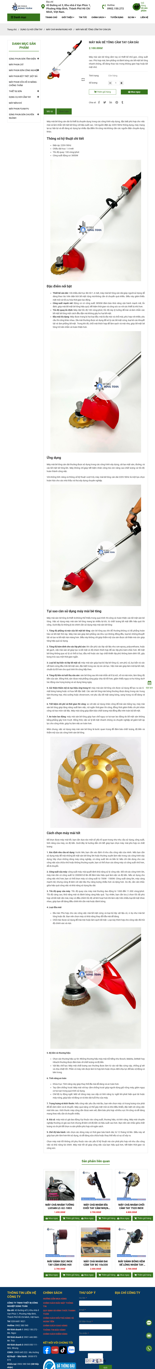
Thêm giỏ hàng (102, 92)
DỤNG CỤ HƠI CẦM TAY (20, 96)
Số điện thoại (85, 1321)
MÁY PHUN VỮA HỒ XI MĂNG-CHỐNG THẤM (23, 84)
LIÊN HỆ (144, 17)
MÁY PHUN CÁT (16, 64)
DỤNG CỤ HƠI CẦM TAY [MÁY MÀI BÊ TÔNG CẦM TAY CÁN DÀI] (31, 29)
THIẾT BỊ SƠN (15, 91)
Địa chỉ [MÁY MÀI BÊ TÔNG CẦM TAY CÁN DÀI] (49, 1)
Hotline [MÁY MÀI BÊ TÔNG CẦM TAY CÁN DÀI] (111, 5)
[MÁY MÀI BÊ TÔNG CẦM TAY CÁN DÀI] (23, 6)
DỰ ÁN (132, 17)
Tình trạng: (94, 75)
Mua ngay (134, 92)
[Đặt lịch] (149, 684)
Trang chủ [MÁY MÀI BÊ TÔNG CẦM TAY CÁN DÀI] (12, 29)
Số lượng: (93, 83)
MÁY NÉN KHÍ (15, 103)
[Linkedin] (110, 102)
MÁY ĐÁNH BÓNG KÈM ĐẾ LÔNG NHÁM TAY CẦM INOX (131, 1263)
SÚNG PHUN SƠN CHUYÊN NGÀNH (24, 115)
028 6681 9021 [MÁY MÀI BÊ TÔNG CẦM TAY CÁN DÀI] (18, 1321)
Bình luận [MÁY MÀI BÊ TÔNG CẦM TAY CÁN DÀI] (64, 111)
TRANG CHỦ (51, 17)
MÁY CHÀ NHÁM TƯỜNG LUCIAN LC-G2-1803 (59, 1206)
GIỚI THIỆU (68, 17)
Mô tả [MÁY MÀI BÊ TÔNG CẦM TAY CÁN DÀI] (50, 111)
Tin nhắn (83, 1333)
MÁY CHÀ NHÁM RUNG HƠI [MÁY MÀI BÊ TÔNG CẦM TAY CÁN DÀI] (59, 29)
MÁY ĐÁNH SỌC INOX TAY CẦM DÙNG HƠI (59, 1263)
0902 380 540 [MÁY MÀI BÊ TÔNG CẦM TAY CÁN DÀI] (21, 1325)
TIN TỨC (83, 17)
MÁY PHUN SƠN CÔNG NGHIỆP (24, 70)
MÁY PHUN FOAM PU (19, 108)
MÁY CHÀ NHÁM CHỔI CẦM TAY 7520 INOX (131, 1206)
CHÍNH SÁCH (98, 17)
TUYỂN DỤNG (116, 17)
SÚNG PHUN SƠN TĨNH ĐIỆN (22, 58)
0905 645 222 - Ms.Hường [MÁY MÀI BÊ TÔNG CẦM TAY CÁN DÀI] (26, 1352)
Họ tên (82, 1298)
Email (81, 1310)
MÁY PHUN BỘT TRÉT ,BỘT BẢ (23, 76)
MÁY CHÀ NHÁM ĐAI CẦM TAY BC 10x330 (95, 1263)
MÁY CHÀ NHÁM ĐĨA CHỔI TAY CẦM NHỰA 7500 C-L (95, 1206)
